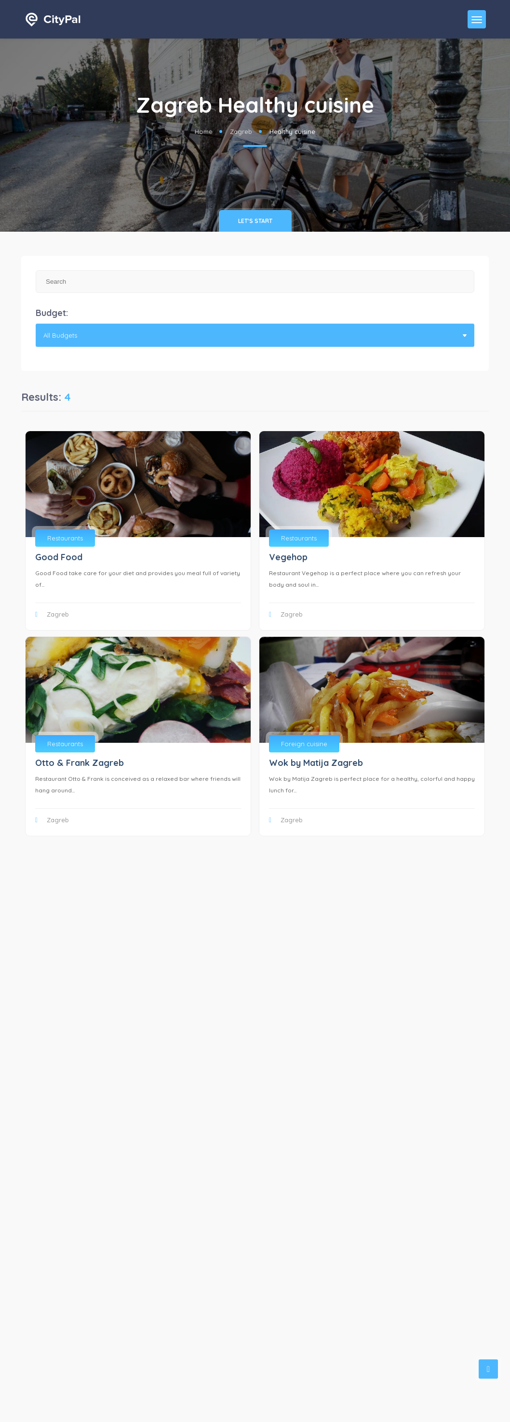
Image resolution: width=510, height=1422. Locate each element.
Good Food (58, 557)
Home (204, 131)
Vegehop (288, 557)
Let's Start (255, 220)
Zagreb (241, 131)
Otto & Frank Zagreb (79, 762)
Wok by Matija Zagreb (316, 762)
